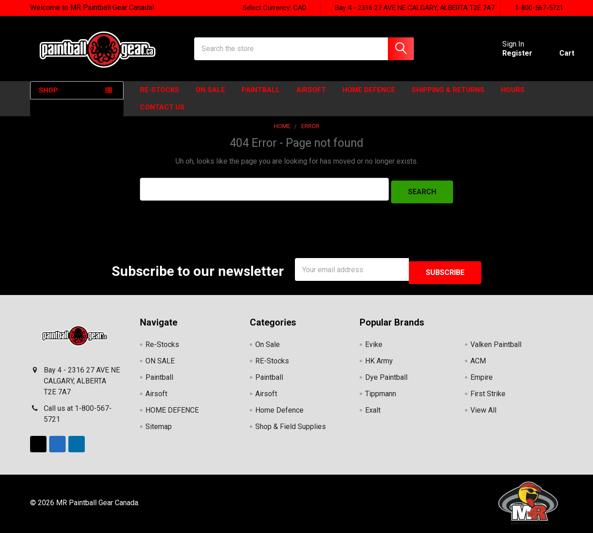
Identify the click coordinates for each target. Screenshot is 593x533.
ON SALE (210, 98)
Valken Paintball (495, 346)
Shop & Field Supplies (290, 428)
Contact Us (162, 115)
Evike (373, 346)
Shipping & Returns (448, 98)
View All (483, 412)
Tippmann (380, 396)
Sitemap (158, 428)
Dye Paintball (386, 379)
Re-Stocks (159, 98)
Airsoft (311, 98)
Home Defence (279, 412)
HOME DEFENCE (368, 98)
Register (506, 58)
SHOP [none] (48, 98)
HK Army (379, 363)
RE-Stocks (272, 363)
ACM (478, 363)
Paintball (261, 98)
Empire (481, 379)
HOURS (513, 98)
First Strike (487, 396)
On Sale (267, 346)
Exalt (373, 412)
